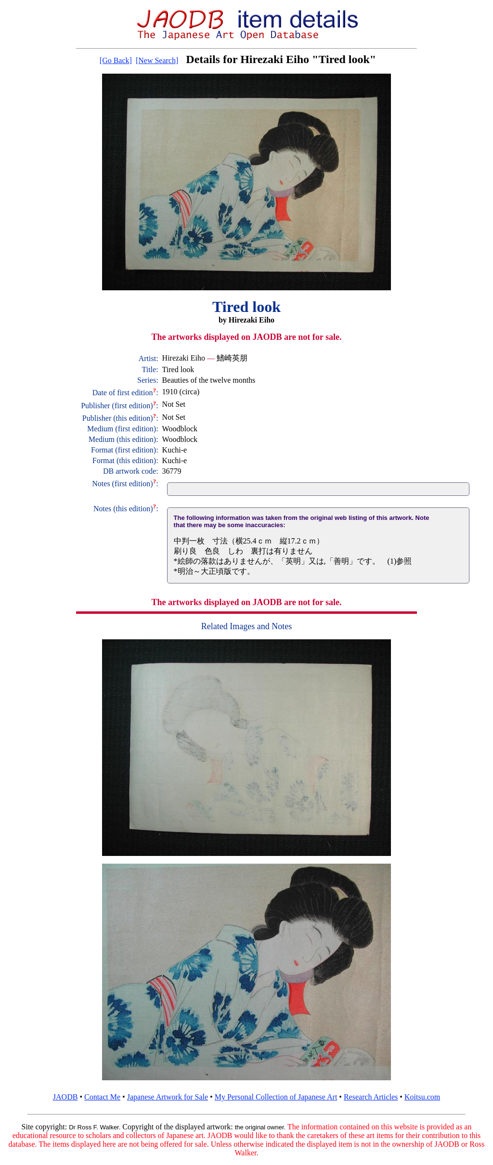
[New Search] (157, 60)
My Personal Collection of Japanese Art (276, 1097)
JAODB (65, 1097)
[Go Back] (116, 60)
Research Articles (371, 1097)
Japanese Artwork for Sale (167, 1097)
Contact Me (102, 1097)
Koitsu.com (422, 1097)
